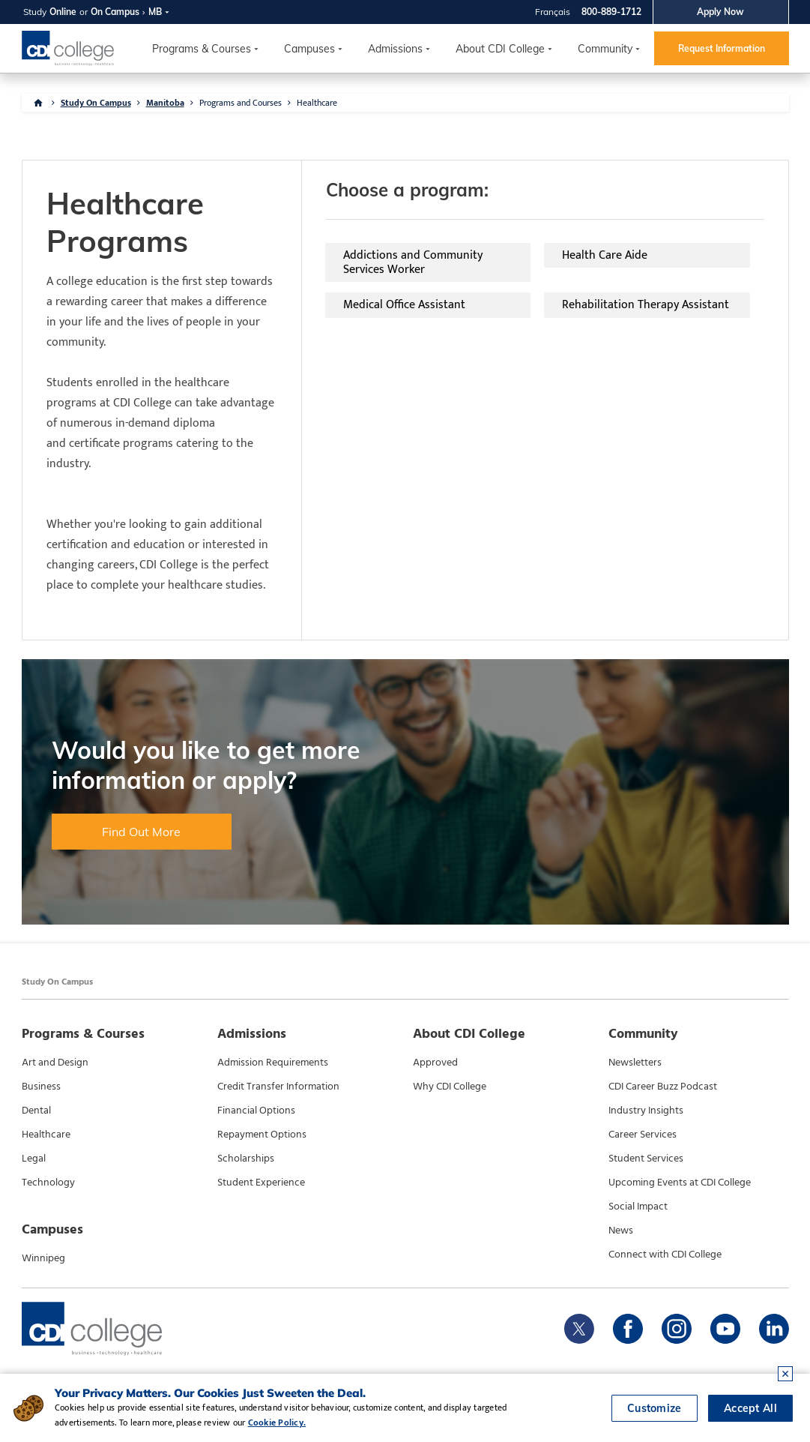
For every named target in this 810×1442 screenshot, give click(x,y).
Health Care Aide (604, 255)
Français (552, 11)
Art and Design (55, 1062)
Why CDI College (449, 1086)
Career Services (642, 1134)
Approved (435, 1062)
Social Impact (638, 1206)
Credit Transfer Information (278, 1086)
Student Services (645, 1158)
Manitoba (165, 102)
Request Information (721, 48)
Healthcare (317, 102)
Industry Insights (645, 1110)
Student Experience (261, 1182)
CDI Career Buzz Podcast (662, 1086)
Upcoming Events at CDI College (679, 1182)
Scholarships (245, 1158)
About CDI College (500, 48)
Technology (48, 1182)
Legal (34, 1158)
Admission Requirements (272, 1062)
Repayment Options (261, 1134)
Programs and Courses (240, 102)
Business (41, 1086)
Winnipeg (43, 1258)
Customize (654, 1408)
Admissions (395, 48)
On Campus (115, 11)
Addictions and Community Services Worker (413, 262)
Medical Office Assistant (404, 305)
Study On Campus (96, 102)
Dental (36, 1110)
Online (62, 11)
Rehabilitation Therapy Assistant (645, 305)
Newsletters (635, 1062)
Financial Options (256, 1110)
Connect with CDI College (665, 1254)
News (620, 1230)
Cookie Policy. (277, 1422)
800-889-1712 (611, 11)
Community (605, 48)
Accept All (750, 1408)
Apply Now (720, 11)
